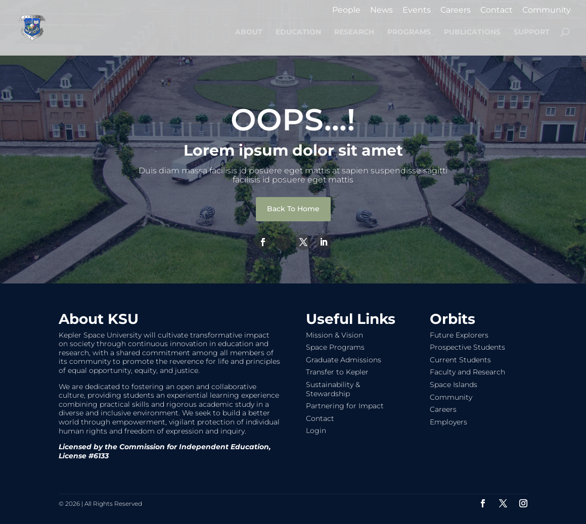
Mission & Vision (334, 335)
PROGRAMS (409, 32)
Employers (448, 421)
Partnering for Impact (345, 405)
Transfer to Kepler (337, 371)
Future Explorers (459, 335)
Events (416, 10)
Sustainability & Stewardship (333, 389)
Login (316, 430)
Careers (455, 10)
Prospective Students (467, 347)
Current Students (460, 359)
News (381, 10)
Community (546, 10)
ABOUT (248, 32)
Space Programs (335, 347)
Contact (496, 10)
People (346, 10)
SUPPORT (532, 32)
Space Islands (453, 384)
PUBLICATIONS (472, 32)
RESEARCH (354, 32)
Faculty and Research (467, 371)
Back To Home (293, 208)
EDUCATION (298, 32)
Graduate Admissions (343, 359)
